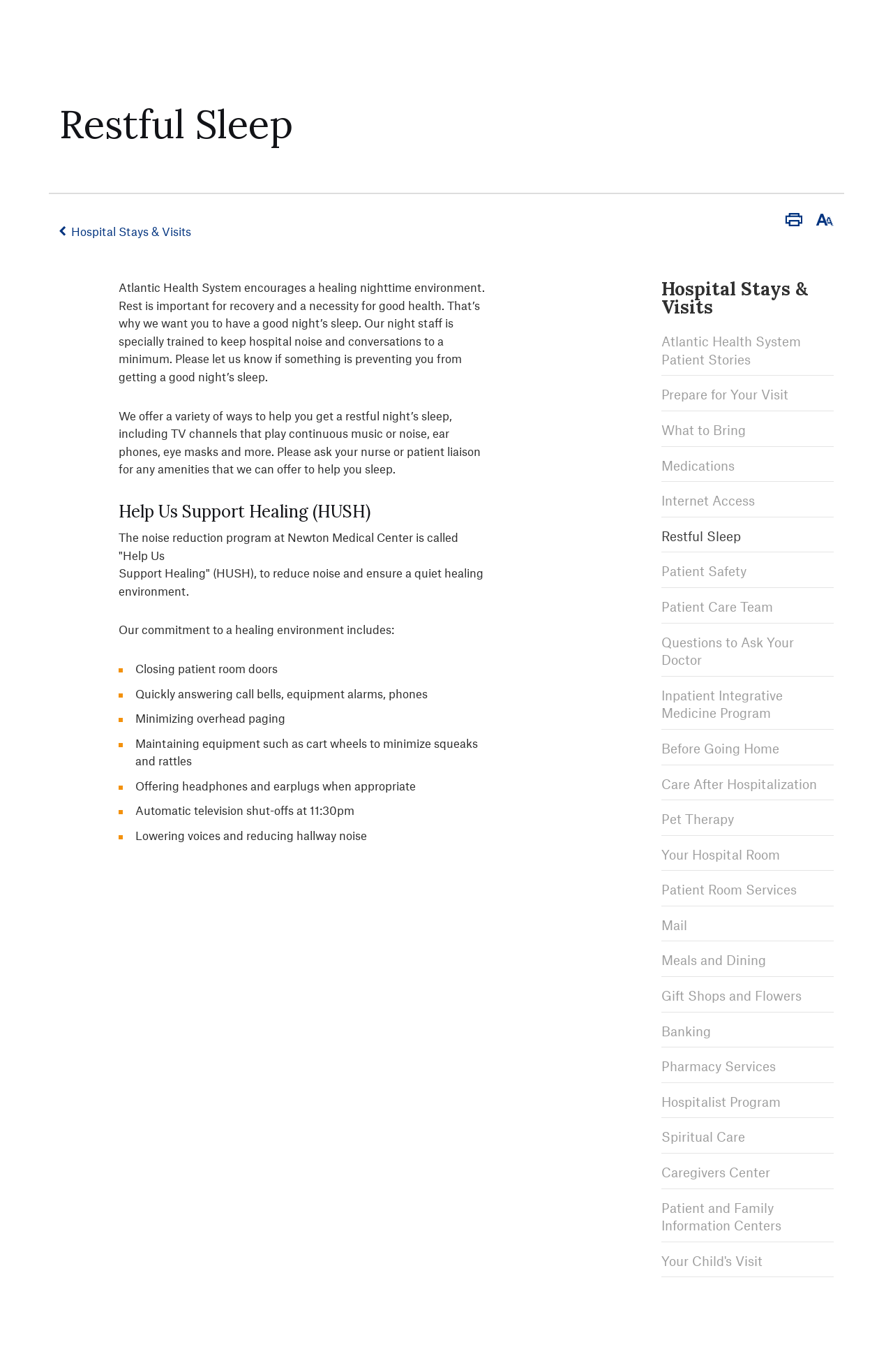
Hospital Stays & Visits (131, 231)
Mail (674, 925)
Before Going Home (720, 748)
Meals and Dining (713, 960)
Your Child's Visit (712, 1261)
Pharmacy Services (718, 1066)
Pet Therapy (697, 819)
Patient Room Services (729, 889)
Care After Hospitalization (739, 784)
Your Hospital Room (720, 854)
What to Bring (703, 430)
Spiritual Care (703, 1136)
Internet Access (708, 500)
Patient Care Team (717, 606)
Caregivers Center (715, 1172)
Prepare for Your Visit (724, 394)
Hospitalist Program (721, 1102)
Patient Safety (703, 571)
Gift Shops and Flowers (731, 995)
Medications (698, 465)
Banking (686, 1031)
